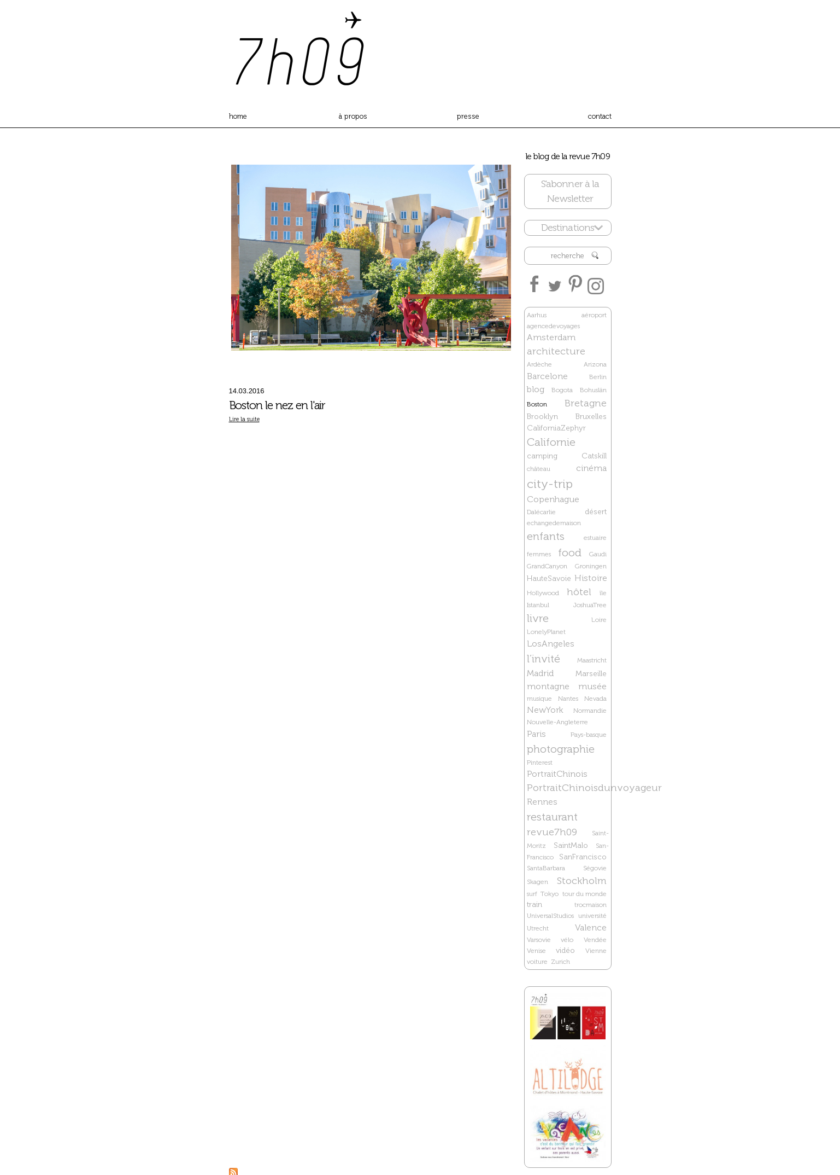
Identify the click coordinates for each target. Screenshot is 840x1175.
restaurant (552, 816)
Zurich (560, 961)
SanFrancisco (583, 857)
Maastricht (592, 660)
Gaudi (598, 554)
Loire (599, 620)
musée (592, 686)
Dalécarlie (541, 512)
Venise (536, 951)
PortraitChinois (557, 774)
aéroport (594, 315)
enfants (546, 536)
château (538, 469)
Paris (536, 734)
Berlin (598, 377)
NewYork (545, 710)
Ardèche (539, 364)
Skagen (537, 882)
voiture (537, 961)
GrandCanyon (547, 566)
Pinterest (540, 762)
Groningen (591, 566)
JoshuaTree (590, 605)
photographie (561, 748)
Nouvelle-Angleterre (557, 722)
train (534, 904)
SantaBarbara (546, 868)
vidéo (565, 950)
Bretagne (586, 403)
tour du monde (584, 894)
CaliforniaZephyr (556, 428)
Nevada (595, 698)
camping (542, 456)
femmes (539, 554)
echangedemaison (554, 523)
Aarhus (537, 315)
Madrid (540, 673)
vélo (567, 940)
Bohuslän (593, 390)
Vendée (595, 940)
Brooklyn (542, 416)
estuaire (595, 538)
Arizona (595, 364)
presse (468, 116)
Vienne (596, 951)
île (603, 593)
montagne (548, 686)
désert (596, 511)
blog (535, 389)
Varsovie (539, 940)
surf (532, 894)
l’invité (543, 658)
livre (538, 618)
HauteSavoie (549, 578)
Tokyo (550, 894)
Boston (537, 404)
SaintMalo (571, 845)
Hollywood (543, 593)
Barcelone (547, 376)
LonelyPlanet (546, 632)
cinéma (591, 468)
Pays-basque (589, 734)
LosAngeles (550, 643)
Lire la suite (244, 419)
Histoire (590, 578)
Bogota (562, 390)
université (592, 916)
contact (600, 116)
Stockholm (582, 881)
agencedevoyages (553, 326)
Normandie (590, 710)
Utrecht (538, 928)
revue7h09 (552, 832)
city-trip (550, 483)
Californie (551, 442)
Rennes (542, 801)
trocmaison (590, 905)
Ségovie (595, 868)
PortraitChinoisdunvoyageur (594, 788)
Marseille (591, 673)
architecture (556, 351)
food (569, 552)
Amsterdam (551, 337)
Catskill (594, 456)
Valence (591, 927)
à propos (353, 116)
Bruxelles (591, 416)
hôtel (579, 592)
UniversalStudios (550, 916)
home (238, 116)
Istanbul (538, 605)
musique (539, 698)
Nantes (568, 698)
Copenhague (553, 499)
